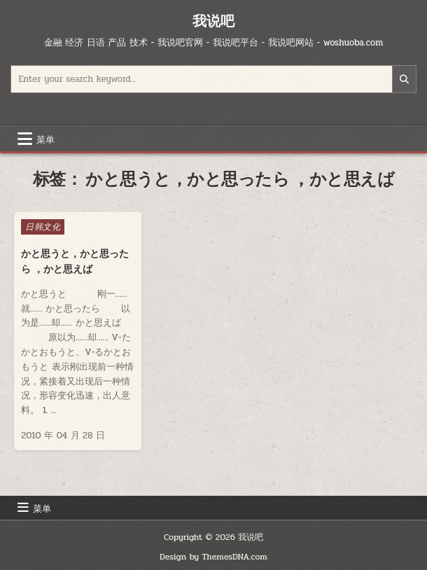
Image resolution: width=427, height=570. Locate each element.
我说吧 (213, 20)
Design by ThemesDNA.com (213, 557)
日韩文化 (42, 227)
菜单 (45, 139)
